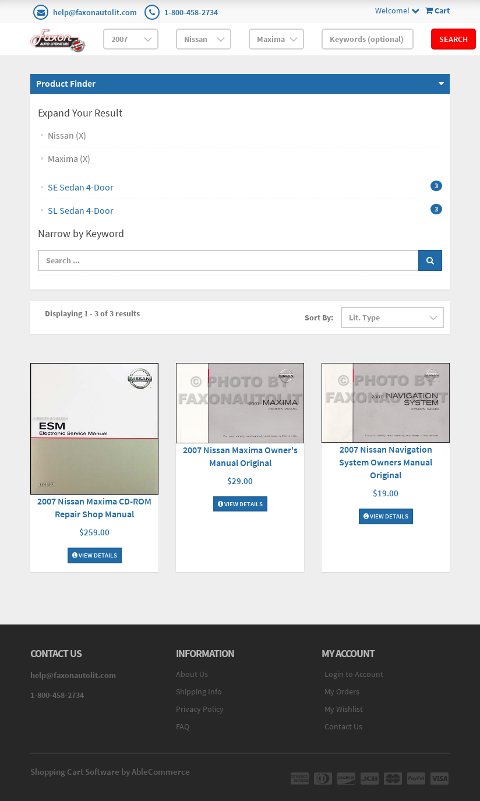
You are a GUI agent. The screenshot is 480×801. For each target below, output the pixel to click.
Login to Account (353, 674)
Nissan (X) (67, 135)
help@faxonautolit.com (95, 12)
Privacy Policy (200, 709)
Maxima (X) (69, 158)
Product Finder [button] (66, 83)
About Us (192, 674)
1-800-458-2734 (191, 12)
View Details (94, 555)
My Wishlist (343, 709)
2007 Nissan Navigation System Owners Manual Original (385, 462)
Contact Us (343, 726)
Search (453, 39)
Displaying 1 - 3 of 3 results (92, 313)
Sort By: (319, 317)
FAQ (182, 726)
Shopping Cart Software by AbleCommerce (110, 771)
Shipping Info (199, 691)
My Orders (341, 691)
